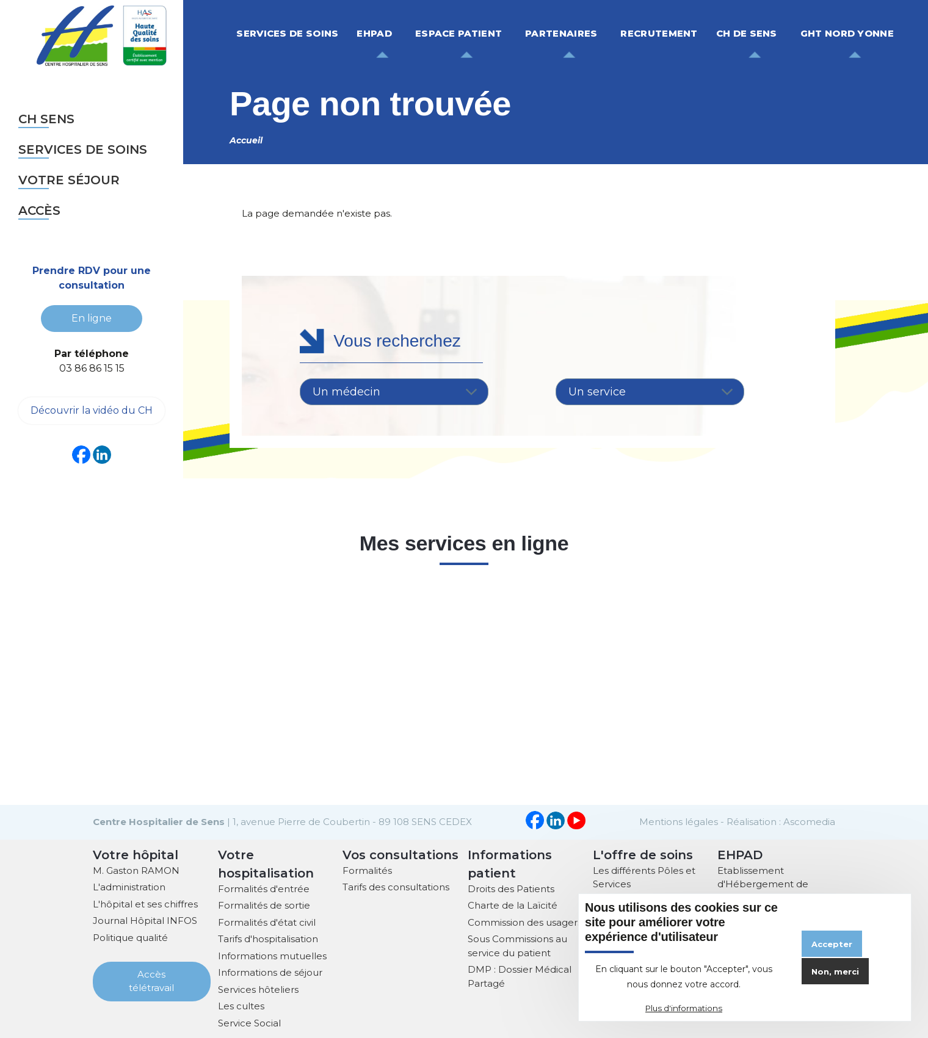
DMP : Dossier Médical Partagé (519, 975)
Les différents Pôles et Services (644, 876)
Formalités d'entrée (264, 887)
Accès (39, 210)
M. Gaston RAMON (136, 869)
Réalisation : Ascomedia (781, 820)
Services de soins (82, 149)
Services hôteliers (258, 988)
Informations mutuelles (272, 955)
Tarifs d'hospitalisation (268, 937)
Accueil (246, 140)
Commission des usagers (525, 921)
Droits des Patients (511, 887)
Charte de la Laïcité (512, 904)
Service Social (249, 1022)
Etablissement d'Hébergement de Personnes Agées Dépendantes (762, 890)
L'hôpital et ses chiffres (145, 903)
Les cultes (241, 1005)
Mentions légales (678, 820)
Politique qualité (130, 936)
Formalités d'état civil (267, 921)
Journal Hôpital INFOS (145, 919)
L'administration (129, 886)
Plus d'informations (683, 1008)
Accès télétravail (151, 980)
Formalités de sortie (264, 904)
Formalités (367, 869)
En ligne (91, 317)
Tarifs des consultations (396, 886)
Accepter (831, 944)
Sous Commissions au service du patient (517, 944)
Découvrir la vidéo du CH (92, 410)
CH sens (46, 119)
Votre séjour (69, 180)
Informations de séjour (270, 971)
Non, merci (835, 971)
